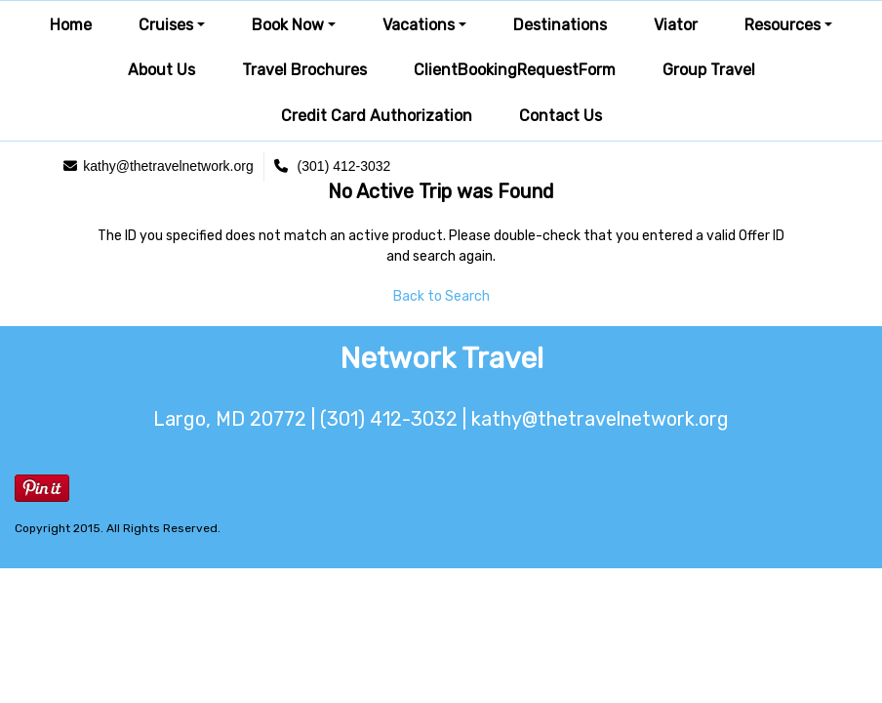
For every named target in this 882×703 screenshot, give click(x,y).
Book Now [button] (288, 25)
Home (71, 25)
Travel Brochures (304, 70)
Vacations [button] (418, 25)
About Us (161, 70)
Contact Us (560, 115)
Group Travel (708, 70)
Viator (676, 25)
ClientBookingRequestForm (515, 70)
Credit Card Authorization (376, 115)
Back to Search (441, 296)
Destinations (560, 25)
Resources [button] (782, 25)
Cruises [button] (166, 25)
